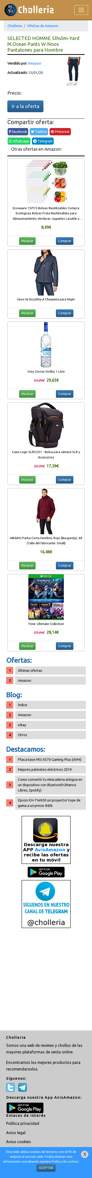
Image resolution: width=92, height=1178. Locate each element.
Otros (22, 735)
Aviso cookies (18, 1141)
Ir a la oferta (25, 106)
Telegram (43, 141)
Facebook (18, 131)
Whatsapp (19, 141)
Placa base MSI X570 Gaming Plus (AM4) (49, 759)
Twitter (39, 131)
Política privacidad (22, 1123)
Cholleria (15, 26)
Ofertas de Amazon (42, 26)
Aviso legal (16, 1132)
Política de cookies (65, 1161)
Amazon (34, 63)
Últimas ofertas (30, 670)
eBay (22, 725)
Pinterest (60, 131)
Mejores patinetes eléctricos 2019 (45, 769)
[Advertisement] (46, 980)
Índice (22, 705)
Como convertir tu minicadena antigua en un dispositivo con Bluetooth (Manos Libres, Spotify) (50, 784)
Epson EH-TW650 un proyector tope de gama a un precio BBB (49, 803)
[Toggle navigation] (81, 10)
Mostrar (27, 241)
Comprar (64, 241)
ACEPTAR (46, 1168)
